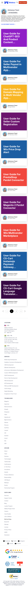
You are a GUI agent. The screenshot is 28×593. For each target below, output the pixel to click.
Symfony (6, 427)
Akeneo (6, 422)
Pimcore (6, 425)
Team (5, 453)
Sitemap (6, 524)
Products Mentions (9, 474)
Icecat (5, 438)
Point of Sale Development (10, 378)
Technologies (7, 459)
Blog (5, 503)
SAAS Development (9, 375)
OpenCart (6, 404)
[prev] (3, 311)
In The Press (7, 466)
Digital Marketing (8, 391)
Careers (6, 511)
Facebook (7, 541)
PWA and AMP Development (11, 386)
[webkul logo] (10, 2)
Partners (6, 456)
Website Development (9, 367)
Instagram (22, 541)
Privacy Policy (7, 529)
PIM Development (8, 380)
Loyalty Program (8, 506)
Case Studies (7, 514)
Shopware (6, 412)
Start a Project (22, 2)
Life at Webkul (7, 516)
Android (6, 435)
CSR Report (7, 480)
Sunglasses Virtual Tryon (10, 393)
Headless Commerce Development (12, 362)
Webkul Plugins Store (9, 508)
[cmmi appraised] (14, 557)
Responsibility (7, 477)
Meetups (6, 482)
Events (6, 485)
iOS (5, 433)
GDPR (5, 532)
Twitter (15, 541)
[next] (25, 311)
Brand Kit (6, 521)
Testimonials (7, 461)
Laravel (6, 430)
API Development (8, 383)
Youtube (19, 543)
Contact (6, 500)
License (6, 527)
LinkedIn (11, 543)
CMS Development (9, 365)
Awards (6, 472)
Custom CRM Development (11, 372)
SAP (5, 443)
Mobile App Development (10, 359)
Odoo (5, 414)
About (5, 451)
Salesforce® (7, 417)
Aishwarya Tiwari (12, 49)
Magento (6, 401)
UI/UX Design (7, 388)
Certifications (7, 464)
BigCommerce (7, 419)
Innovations (7, 469)
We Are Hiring (7, 519)
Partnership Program (9, 488)
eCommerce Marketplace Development (14, 370)
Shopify (6, 409)
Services (6, 495)
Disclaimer (6, 535)
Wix (5, 440)
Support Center (8, 498)
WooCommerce (8, 406)
